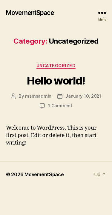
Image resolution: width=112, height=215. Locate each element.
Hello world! (56, 80)
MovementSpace (30, 13)
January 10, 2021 (83, 96)
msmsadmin (38, 96)
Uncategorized (56, 65)
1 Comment (60, 105)
